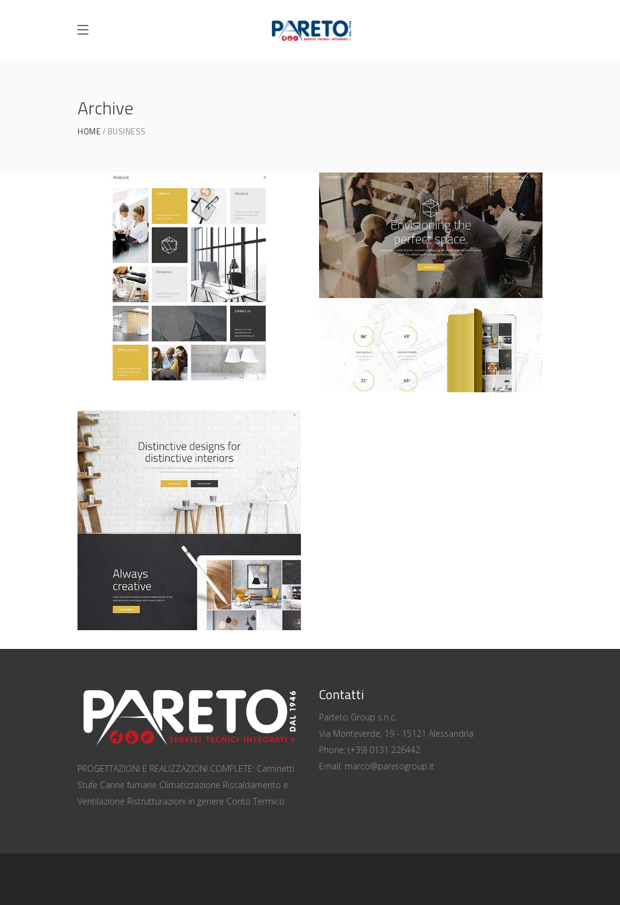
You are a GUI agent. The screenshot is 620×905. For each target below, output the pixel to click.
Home (89, 132)
